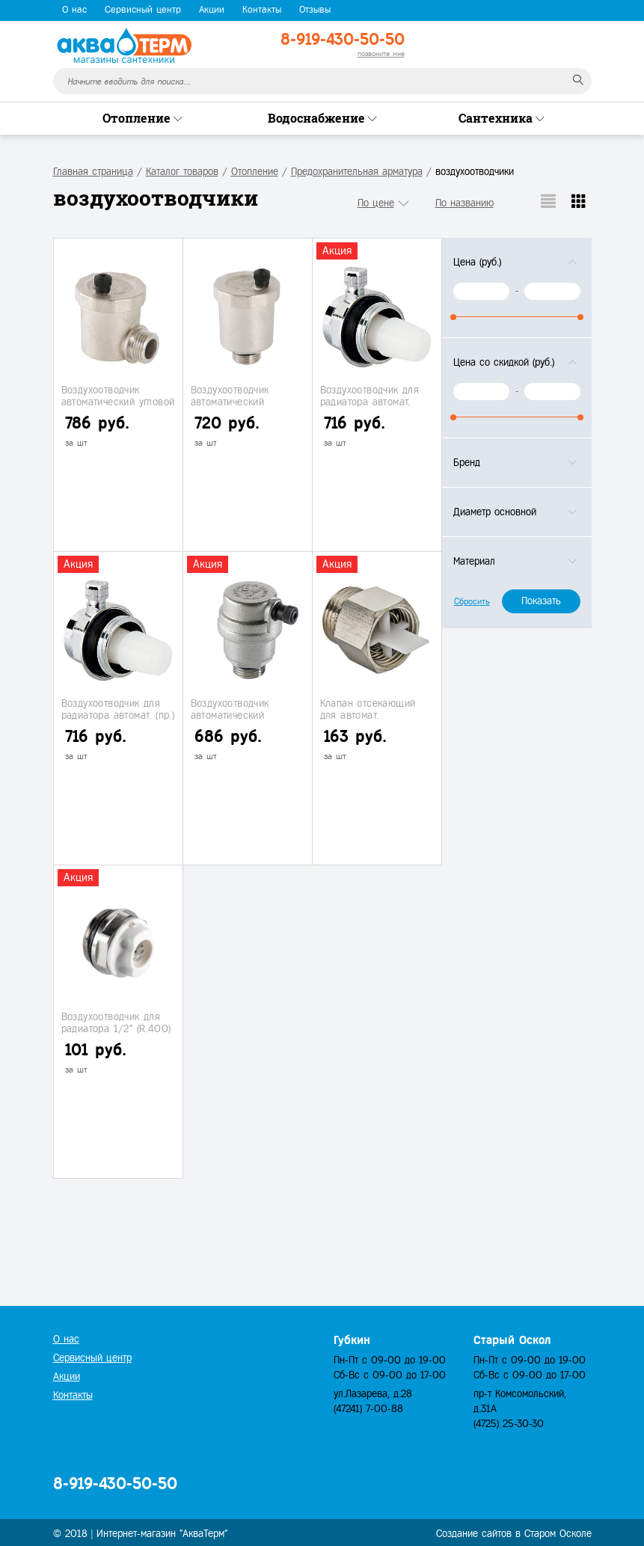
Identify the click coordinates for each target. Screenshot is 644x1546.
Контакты (261, 9)
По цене (376, 203)
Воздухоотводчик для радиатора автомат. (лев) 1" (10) (370, 401)
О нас (74, 9)
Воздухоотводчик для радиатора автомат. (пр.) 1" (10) (118, 715)
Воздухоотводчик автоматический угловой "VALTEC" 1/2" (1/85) (118, 401)
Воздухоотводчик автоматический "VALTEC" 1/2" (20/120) (244, 715)
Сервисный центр (143, 9)
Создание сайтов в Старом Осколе (514, 1533)
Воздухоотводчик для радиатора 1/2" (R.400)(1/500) (116, 1028)
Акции (211, 9)
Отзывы (315, 9)
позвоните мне (381, 53)
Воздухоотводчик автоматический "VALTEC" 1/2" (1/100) (240, 401)
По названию (464, 203)
